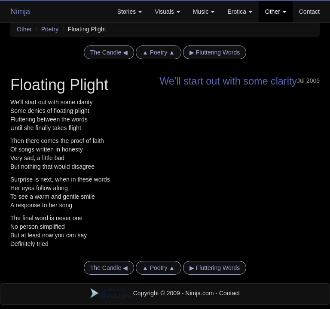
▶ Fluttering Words (214, 52)
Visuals (167, 11)
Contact (309, 11)
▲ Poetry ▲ (158, 52)
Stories (129, 11)
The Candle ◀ (109, 52)
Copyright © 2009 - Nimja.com (153, 293)
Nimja (20, 11)
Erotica (239, 11)
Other (275, 11)
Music (203, 11)
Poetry (49, 29)
